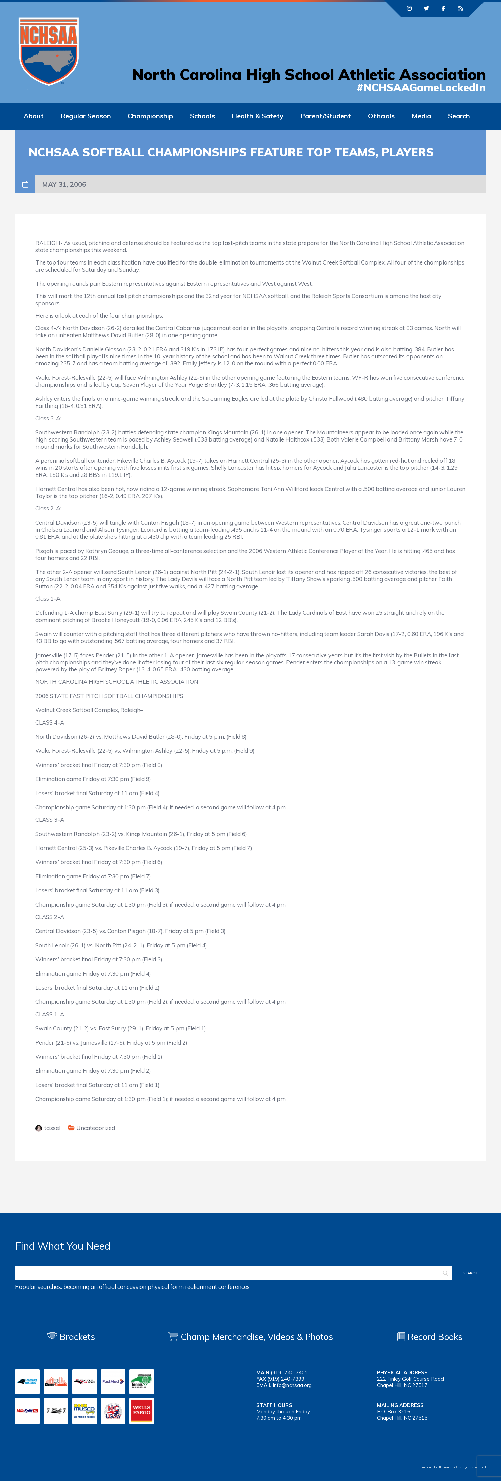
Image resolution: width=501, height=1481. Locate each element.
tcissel (52, 1127)
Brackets (71, 1336)
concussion (131, 1286)
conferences (234, 1286)
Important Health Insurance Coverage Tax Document (453, 1467)
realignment (201, 1286)
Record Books (429, 1336)
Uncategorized (95, 1127)
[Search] (233, 1273)
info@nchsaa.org (292, 1385)
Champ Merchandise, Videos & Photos (257, 1336)
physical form (166, 1286)
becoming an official (89, 1286)
